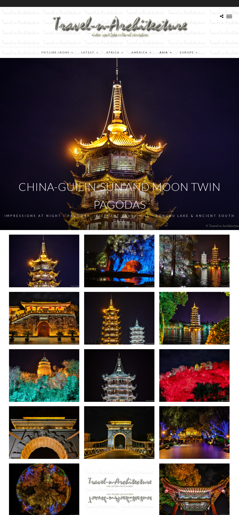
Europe (187, 52)
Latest (87, 52)
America (139, 52)
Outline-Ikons (55, 52)
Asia (163, 52)
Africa (113, 52)
